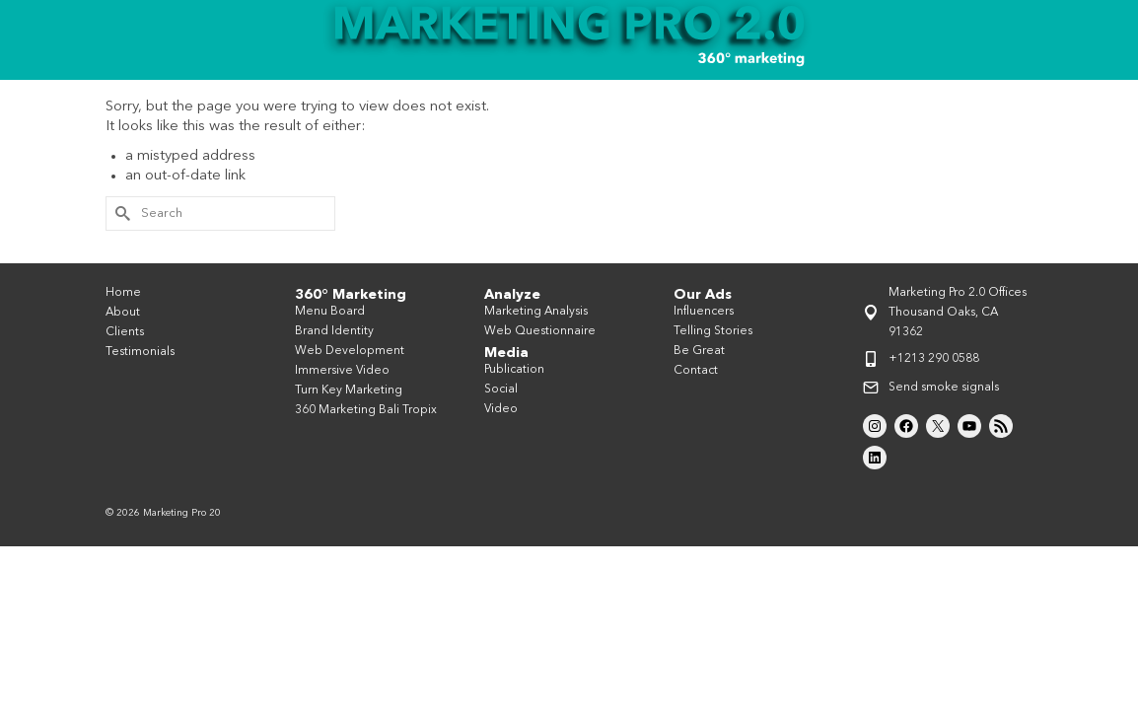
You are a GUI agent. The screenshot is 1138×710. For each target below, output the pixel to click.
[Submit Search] (120, 249)
